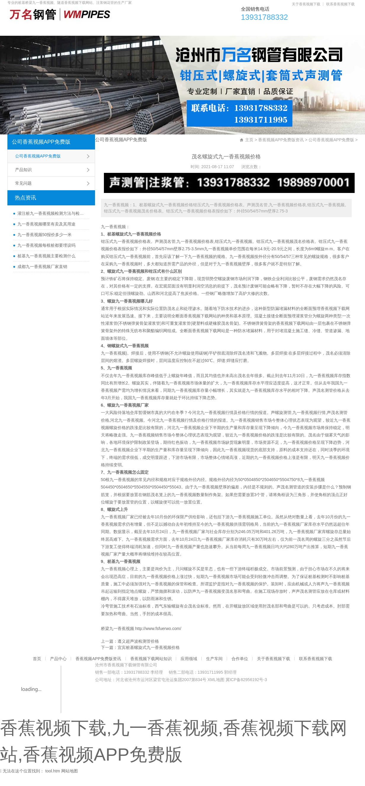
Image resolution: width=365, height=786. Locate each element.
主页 (249, 151)
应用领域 (227, 29)
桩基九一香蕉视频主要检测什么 (46, 267)
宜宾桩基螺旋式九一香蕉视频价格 (149, 659)
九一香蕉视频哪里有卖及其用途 (46, 235)
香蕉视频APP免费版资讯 (108, 29)
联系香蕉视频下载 (340, 4)
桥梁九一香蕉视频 (117, 640)
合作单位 (302, 29)
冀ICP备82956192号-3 (246, 691)
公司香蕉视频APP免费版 (41, 154)
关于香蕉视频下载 (306, 4)
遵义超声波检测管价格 (138, 653)
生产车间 (265, 29)
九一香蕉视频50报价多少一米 (44, 246)
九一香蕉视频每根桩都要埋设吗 (46, 257)
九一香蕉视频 (113, 238)
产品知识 (23, 181)
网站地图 (69, 782)
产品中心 (55, 29)
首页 (21, 29)
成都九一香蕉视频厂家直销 (42, 278)
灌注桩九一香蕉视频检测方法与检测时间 (51, 225)
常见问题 (23, 195)
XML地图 (216, 691)
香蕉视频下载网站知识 (175, 29)
